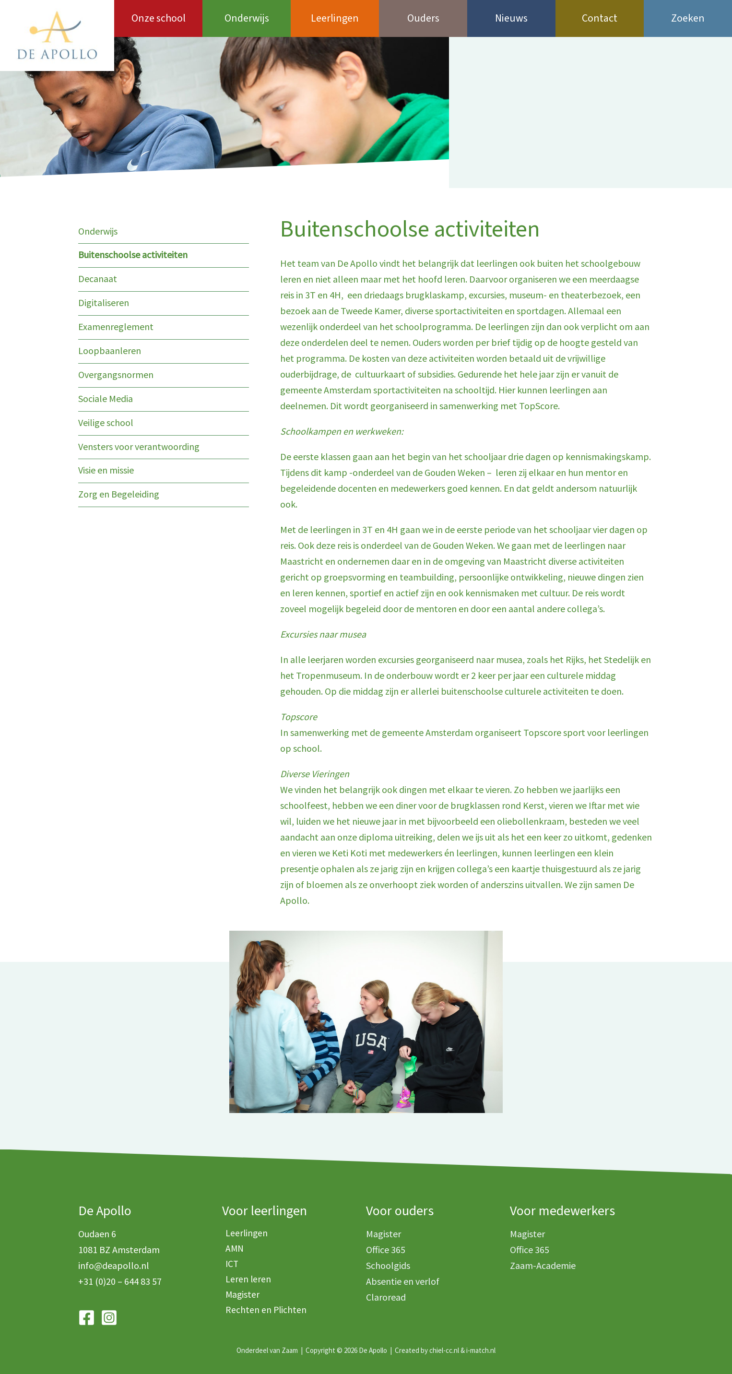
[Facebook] (86, 1317)
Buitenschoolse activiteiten (133, 255)
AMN (231, 1250)
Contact (599, 18)
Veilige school (105, 419)
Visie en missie (106, 466)
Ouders (423, 18)
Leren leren (245, 1281)
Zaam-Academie (543, 1265)
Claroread (386, 1297)
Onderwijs (246, 18)
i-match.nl (481, 1350)
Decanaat (97, 278)
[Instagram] (109, 1317)
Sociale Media (105, 396)
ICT (229, 1265)
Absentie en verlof (402, 1281)
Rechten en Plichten (263, 1313)
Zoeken (688, 18)
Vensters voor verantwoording (139, 443)
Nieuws (511, 18)
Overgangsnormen (115, 372)
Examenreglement (115, 325)
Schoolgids (388, 1265)
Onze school (158, 18)
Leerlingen (335, 18)
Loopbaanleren (109, 349)
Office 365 (385, 1250)
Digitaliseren (103, 302)
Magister (239, 1297)
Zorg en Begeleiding (118, 490)
